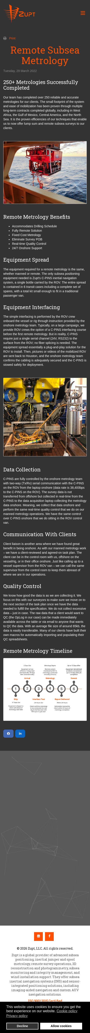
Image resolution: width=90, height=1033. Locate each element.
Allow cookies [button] (61, 1026)
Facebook (49, 936)
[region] (45, 838)
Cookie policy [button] (67, 1011)
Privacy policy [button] (17, 1016)
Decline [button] (22, 1026)
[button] (45, 825)
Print (12, 38)
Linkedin (38, 936)
